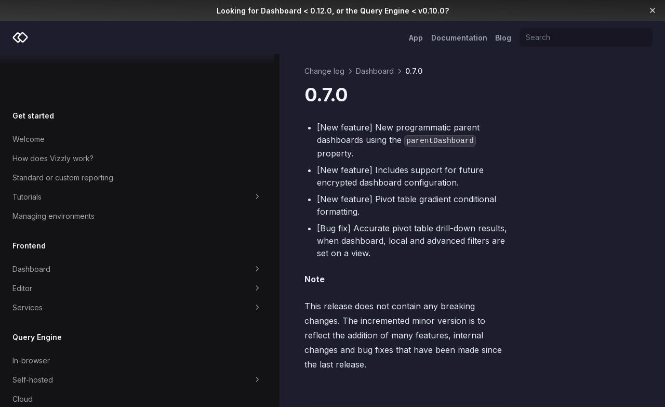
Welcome (28, 94)
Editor (68, 243)
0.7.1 (183, 358)
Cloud (22, 354)
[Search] (586, 37)
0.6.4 (489, 358)
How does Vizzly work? (53, 113)
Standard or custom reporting (62, 132)
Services (68, 263)
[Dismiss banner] (653, 10)
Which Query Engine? (49, 373)
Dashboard (68, 224)
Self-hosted (68, 335)
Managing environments (53, 171)
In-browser (31, 315)
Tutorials (68, 152)
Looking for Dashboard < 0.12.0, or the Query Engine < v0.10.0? (333, 10)
